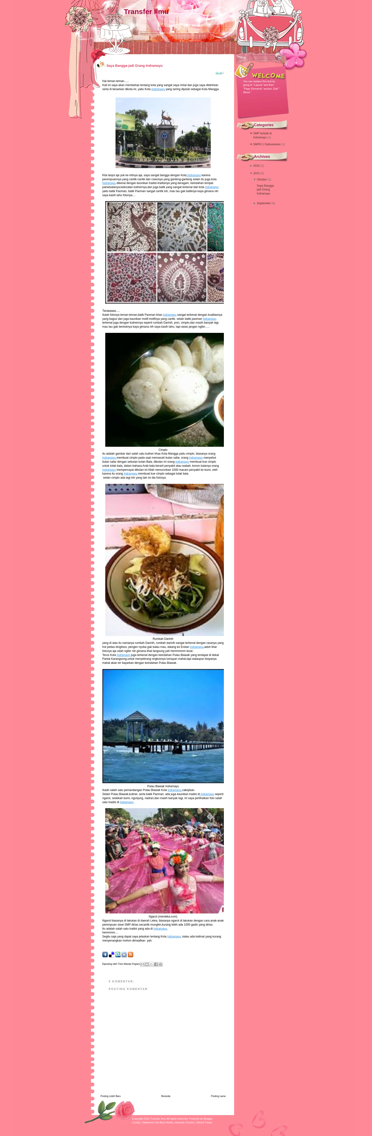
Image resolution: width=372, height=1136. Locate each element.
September (264, 203)
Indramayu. (160, 928)
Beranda (165, 1096)
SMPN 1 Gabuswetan (267, 144)
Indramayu (158, 89)
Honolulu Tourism (185, 1122)
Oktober (262, 179)
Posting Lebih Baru (111, 1096)
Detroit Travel (204, 1122)
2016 (256, 165)
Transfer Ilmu (146, 11)
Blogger (208, 1118)
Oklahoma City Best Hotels (157, 1122)
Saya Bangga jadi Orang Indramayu (265, 189)
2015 (256, 173)
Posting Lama (218, 1096)
